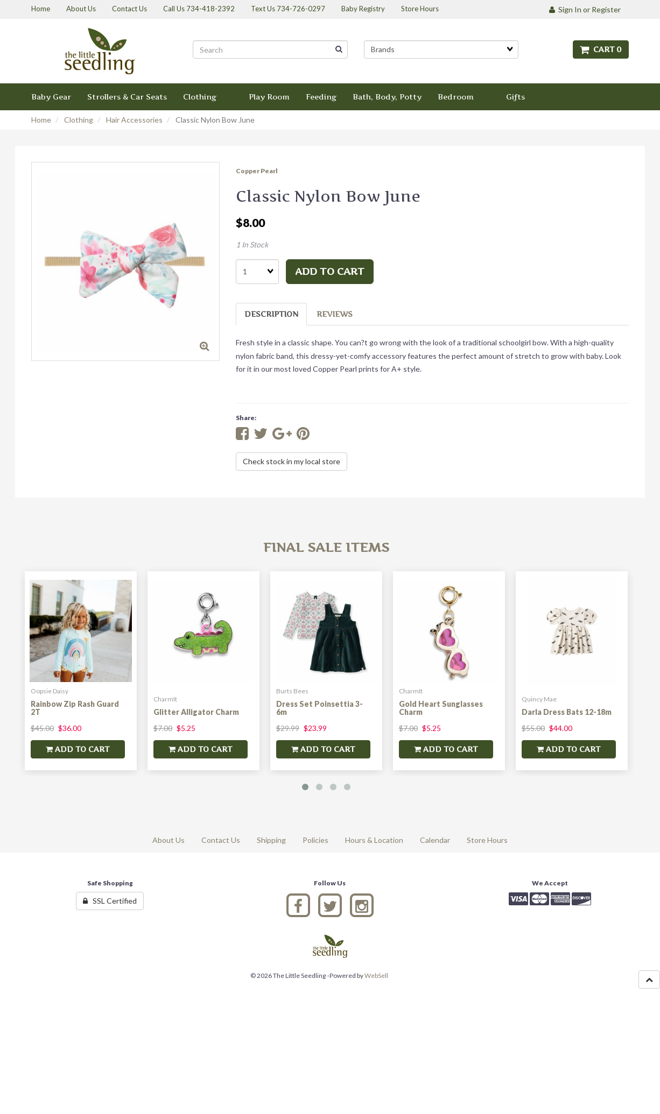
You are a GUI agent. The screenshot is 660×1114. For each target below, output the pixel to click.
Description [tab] (271, 313)
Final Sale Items (326, 547)
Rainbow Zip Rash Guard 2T (75, 707)
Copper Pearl (257, 171)
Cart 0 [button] (601, 49)
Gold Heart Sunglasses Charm (441, 707)
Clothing (78, 119)
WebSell (376, 975)
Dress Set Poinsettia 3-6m (319, 707)
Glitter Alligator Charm (196, 711)
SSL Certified (110, 900)
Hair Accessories (134, 119)
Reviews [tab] (335, 313)
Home (41, 119)
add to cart (329, 271)
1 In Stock (252, 244)
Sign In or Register (585, 9)
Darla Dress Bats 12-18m (567, 711)
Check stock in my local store (291, 461)
